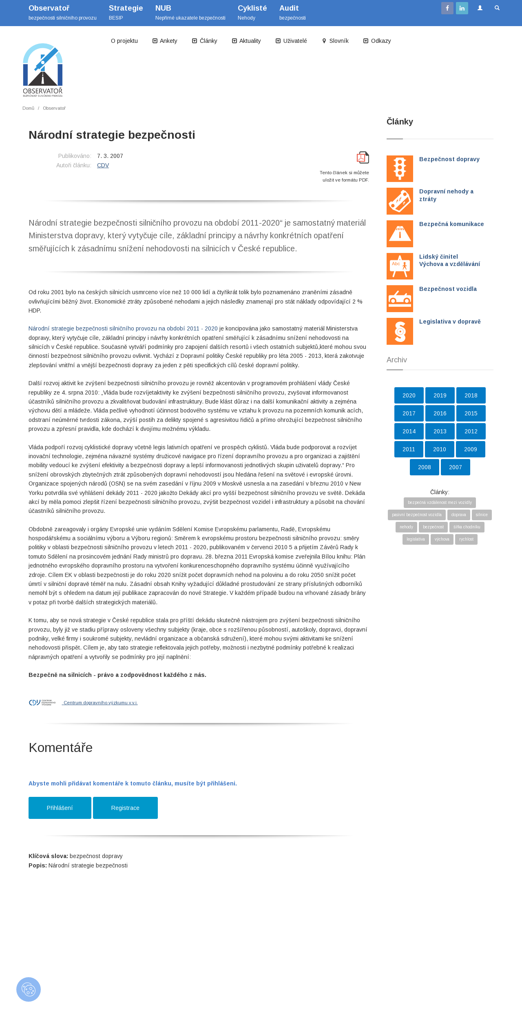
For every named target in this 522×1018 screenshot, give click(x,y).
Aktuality (246, 41)
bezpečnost (433, 527)
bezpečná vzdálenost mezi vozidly (440, 502)
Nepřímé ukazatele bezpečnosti (190, 12)
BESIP (126, 12)
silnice (482, 514)
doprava (458, 514)
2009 (470, 449)
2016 (440, 413)
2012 (471, 431)
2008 (424, 467)
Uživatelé (291, 41)
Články (204, 41)
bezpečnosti (292, 12)
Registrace (125, 808)
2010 (439, 449)
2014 (409, 431)
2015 (471, 413)
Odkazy (377, 41)
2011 (409, 449)
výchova (442, 539)
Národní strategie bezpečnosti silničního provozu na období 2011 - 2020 (123, 328)
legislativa (416, 539)
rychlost (466, 539)
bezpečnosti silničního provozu (63, 12)
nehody (406, 527)
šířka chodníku (466, 527)
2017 (409, 413)
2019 (440, 395)
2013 (440, 431)
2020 (409, 395)
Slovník (335, 41)
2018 (471, 395)
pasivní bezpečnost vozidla (417, 514)
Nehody (252, 12)
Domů (28, 108)
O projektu (124, 41)
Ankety (164, 41)
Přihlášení (60, 808)
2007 (455, 467)
